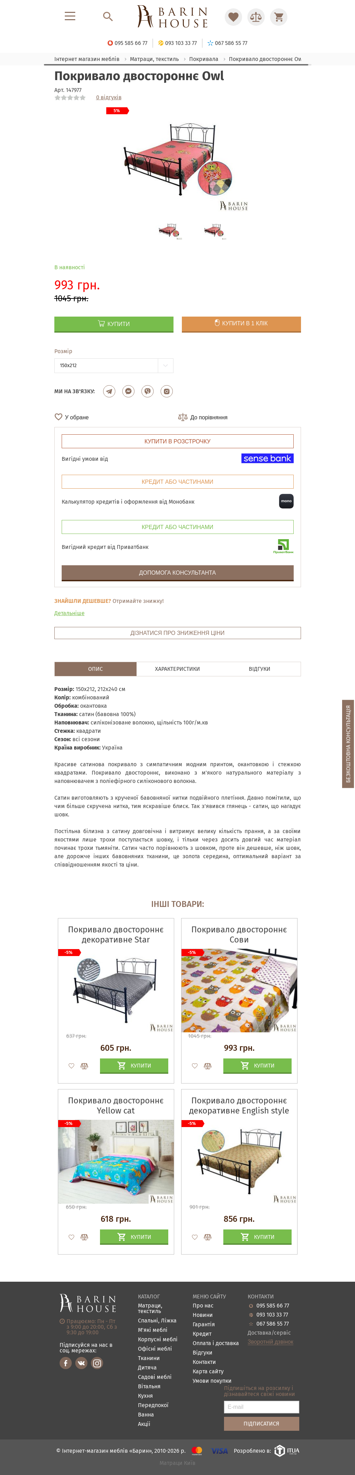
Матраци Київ (177, 1463)
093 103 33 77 (272, 1315)
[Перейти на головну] (177, 17)
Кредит (202, 1334)
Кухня (145, 1396)
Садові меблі (155, 1377)
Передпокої (153, 1405)
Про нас (203, 1306)
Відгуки (203, 1353)
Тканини (149, 1358)
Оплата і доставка (216, 1343)
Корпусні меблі (158, 1340)
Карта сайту (208, 1372)
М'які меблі (153, 1330)
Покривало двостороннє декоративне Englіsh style (239, 1106)
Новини (203, 1315)
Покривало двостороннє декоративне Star (116, 935)
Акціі (144, 1424)
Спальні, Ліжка (157, 1321)
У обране (77, 417)
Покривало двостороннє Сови (239, 935)
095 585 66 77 (272, 1306)
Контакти (204, 1362)
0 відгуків (109, 97)
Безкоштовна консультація (348, 744)
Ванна (146, 1415)
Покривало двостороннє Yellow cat (116, 1106)
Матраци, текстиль (150, 1308)
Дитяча (147, 1368)
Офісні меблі (155, 1349)
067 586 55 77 (272, 1324)
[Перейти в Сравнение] (256, 17)
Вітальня (149, 1387)
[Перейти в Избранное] (233, 17)
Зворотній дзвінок (270, 1342)
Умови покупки (212, 1381)
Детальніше (69, 613)
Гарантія (204, 1325)
